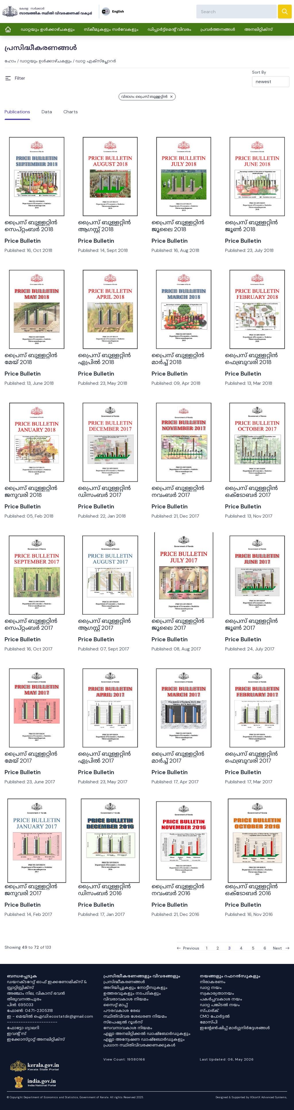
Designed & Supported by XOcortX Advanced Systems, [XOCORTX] (251, 1097)
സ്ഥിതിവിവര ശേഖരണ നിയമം (135, 1016)
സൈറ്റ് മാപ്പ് (115, 1004)
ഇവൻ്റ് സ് (16, 1033)
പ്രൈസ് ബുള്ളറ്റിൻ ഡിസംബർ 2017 (104, 491)
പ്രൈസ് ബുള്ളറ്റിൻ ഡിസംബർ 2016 (104, 890)
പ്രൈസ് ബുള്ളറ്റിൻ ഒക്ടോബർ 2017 (251, 491)
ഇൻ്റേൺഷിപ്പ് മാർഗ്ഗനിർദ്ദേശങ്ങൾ (235, 1027)
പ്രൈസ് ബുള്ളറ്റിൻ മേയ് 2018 (31, 358)
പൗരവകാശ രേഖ (121, 1010)
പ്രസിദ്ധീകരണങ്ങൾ (124, 981)
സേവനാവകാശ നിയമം (127, 1027)
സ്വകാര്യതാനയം (217, 993)
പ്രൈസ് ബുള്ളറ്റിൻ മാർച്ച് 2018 (178, 358)
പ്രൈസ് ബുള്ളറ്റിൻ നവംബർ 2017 (178, 491)
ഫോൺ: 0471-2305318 (30, 1010)
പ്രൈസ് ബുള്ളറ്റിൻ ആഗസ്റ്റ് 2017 (104, 624)
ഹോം (10, 61)
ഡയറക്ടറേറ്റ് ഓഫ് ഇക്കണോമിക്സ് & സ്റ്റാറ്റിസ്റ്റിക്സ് (47, 984)
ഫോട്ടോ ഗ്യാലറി (23, 1027)
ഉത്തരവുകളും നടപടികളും (132, 993)
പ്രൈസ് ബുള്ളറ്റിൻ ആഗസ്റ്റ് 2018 (104, 226)
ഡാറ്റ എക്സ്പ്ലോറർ (96, 61)
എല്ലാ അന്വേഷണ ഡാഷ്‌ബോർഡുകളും (144, 1039)
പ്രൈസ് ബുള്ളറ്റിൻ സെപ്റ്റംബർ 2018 (31, 226)
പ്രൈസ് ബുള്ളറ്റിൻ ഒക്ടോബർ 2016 (251, 890)
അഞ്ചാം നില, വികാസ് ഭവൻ (36, 993)
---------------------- (32, 1022)
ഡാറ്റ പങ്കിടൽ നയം (220, 1004)
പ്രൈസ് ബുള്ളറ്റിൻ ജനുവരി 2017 (31, 890)
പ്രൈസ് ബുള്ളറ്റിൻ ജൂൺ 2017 (251, 624)
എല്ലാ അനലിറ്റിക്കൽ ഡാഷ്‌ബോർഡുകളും (146, 1033)
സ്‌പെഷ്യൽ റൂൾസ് (122, 1022)
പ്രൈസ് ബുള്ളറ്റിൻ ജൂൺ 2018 (251, 226)
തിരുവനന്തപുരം (24, 999)
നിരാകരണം (212, 981)
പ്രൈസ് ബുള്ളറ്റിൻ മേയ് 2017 (31, 757)
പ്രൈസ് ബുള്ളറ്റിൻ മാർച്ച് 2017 (178, 757)
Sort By (259, 72)
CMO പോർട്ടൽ (215, 1016)
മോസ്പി (208, 1022)
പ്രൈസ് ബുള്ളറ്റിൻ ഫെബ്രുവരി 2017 (251, 757)
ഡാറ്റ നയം (211, 987)
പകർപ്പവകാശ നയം (221, 999)
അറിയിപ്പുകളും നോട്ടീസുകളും (135, 987)
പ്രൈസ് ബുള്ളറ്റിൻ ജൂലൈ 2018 (178, 226)
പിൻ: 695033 (20, 1004)
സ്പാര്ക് (209, 1010)
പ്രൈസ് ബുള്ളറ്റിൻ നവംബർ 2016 (178, 890)
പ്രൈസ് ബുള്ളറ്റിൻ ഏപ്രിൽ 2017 (104, 757)
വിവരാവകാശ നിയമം (125, 999)
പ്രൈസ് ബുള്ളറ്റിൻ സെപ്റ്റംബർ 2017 (31, 624)
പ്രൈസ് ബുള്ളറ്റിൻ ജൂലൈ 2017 (178, 624)
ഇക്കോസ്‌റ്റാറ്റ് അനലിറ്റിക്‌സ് (36, 1039)
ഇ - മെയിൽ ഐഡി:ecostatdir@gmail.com (50, 1016)
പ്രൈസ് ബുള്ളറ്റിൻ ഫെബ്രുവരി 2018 (251, 358)
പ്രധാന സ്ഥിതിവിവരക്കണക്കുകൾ (139, 1045)
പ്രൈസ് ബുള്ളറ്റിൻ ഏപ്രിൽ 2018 (104, 358)
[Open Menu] (15, 78)
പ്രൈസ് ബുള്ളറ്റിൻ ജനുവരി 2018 (31, 491)
